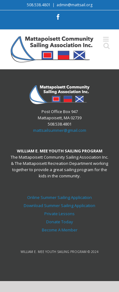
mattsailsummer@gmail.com (59, 130)
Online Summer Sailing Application (59, 197)
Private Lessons (59, 213)
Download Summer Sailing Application (59, 205)
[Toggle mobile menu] (106, 39)
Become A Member (59, 230)
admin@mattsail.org (74, 4)
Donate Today (59, 222)
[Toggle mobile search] (106, 45)
